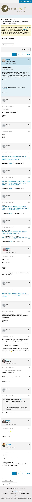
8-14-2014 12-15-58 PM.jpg (23, 238)
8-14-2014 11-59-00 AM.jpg (9, 238)
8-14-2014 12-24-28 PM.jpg (9, 231)
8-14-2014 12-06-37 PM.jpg (9, 206)
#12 (29, 368)
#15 (29, 452)
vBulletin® (15, 491)
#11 (29, 336)
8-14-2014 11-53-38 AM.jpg (12, 159)
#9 (29, 289)
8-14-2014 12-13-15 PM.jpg (12, 209)
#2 (29, 106)
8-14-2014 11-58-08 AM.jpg (12, 184)
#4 (29, 152)
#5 (29, 177)
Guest (10, 163)
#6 (29, 202)
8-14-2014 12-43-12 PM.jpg (9, 293)
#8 (29, 256)
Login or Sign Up (25, 1)
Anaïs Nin (5, 88)
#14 (29, 428)
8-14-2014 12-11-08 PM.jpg (12, 208)
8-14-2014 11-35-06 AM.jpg (9, 156)
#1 (29, 67)
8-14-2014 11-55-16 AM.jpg (9, 181)
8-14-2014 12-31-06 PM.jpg (12, 233)
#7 (29, 227)
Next (28, 54)
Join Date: (9, 63)
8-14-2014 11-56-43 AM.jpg (9, 183)
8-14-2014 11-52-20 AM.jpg (12, 158)
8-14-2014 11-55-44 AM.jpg (23, 181)
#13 (29, 395)
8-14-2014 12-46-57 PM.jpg (13, 295)
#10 (29, 311)
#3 (29, 131)
